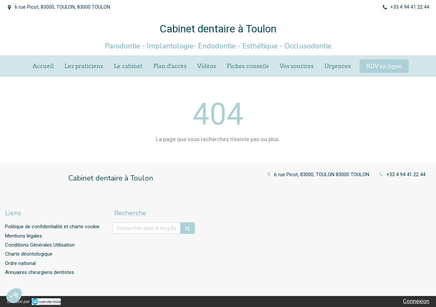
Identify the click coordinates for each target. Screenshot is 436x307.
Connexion (416, 301)
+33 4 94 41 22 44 (405, 175)
